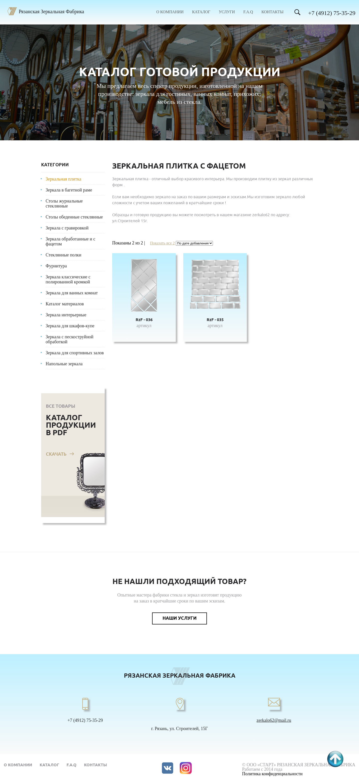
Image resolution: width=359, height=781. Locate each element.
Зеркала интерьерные (66, 314)
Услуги (227, 12)
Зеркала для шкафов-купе (70, 325)
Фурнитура (56, 265)
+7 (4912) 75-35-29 (332, 13)
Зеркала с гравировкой (67, 227)
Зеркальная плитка (63, 179)
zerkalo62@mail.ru (274, 720)
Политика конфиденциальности (272, 773)
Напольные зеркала (64, 363)
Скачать (56, 454)
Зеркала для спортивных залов (75, 352)
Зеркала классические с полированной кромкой (68, 279)
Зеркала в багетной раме (69, 190)
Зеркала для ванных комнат (72, 292)
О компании (169, 12)
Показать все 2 (162, 243)
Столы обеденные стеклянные (74, 216)
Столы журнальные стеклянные (64, 203)
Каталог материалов (65, 303)
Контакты (272, 12)
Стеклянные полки (63, 254)
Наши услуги (180, 618)
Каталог (201, 12)
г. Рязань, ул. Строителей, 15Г (179, 728)
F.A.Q (248, 12)
